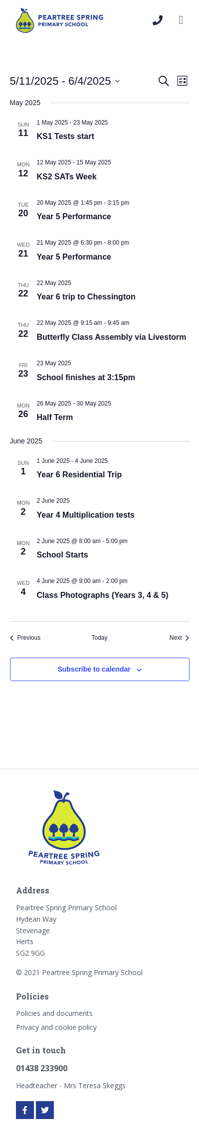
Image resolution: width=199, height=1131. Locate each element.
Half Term (55, 417)
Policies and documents (54, 1013)
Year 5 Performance (74, 216)
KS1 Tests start (65, 136)
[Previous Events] (25, 638)
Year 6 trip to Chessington (86, 296)
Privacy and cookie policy (56, 1027)
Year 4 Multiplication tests (86, 515)
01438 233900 (41, 1068)
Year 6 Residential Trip (79, 474)
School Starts (62, 555)
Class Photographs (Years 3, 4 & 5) (103, 595)
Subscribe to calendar (93, 669)
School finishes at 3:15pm (86, 377)
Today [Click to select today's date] (99, 637)
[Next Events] (180, 638)
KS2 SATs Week (67, 176)
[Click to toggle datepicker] (65, 81)
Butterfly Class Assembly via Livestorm (112, 337)
